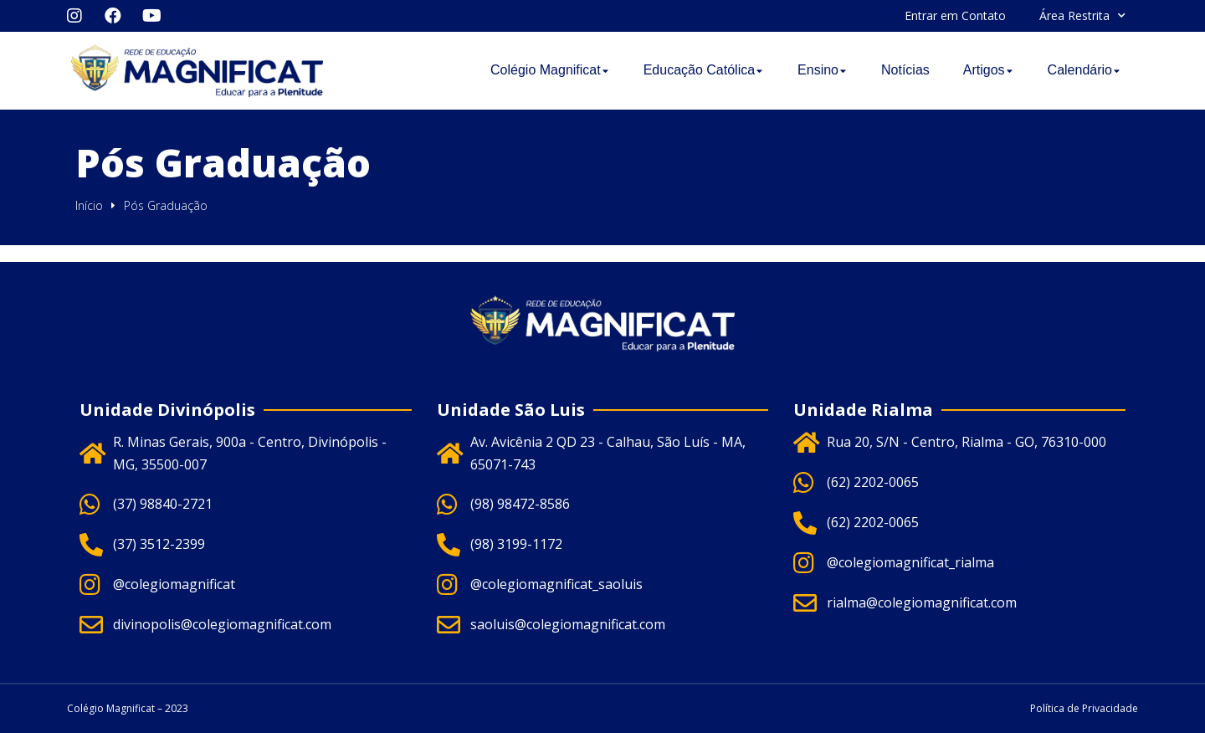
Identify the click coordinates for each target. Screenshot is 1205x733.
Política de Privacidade (1084, 708)
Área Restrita (1082, 16)
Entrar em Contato (955, 15)
